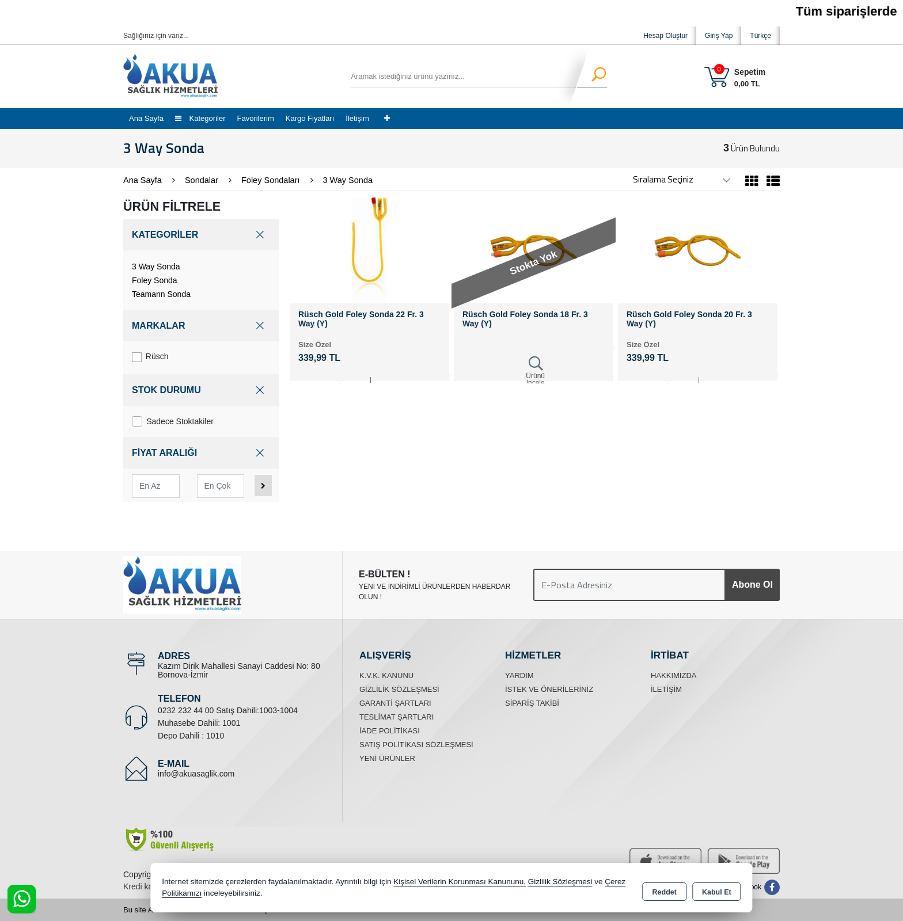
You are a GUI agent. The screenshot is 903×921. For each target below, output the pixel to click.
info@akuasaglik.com (196, 773)
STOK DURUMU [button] (201, 390)
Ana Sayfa (146, 118)
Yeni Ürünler (387, 758)
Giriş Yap (719, 36)
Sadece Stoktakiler (173, 421)
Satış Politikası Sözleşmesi (416, 744)
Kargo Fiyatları (310, 118)
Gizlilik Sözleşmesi (399, 689)
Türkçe (760, 36)
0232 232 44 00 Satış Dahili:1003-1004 (228, 710)
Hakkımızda (673, 675)
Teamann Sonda (161, 294)
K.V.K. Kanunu (386, 675)
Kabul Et (716, 890)
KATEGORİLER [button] (201, 234)
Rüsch (150, 357)
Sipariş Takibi (532, 703)
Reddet (664, 890)
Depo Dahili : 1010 (191, 735)
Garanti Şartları (395, 703)
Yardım (519, 675)
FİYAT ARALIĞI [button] (201, 453)
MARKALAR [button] (201, 325)
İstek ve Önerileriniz (549, 689)
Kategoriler (200, 118)
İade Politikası (389, 730)
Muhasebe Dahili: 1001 (199, 723)
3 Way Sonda (156, 266)
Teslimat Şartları (396, 717)
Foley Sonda (154, 280)
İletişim (357, 118)
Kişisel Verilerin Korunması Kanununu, (459, 883)
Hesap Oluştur (665, 36)
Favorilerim (255, 118)
